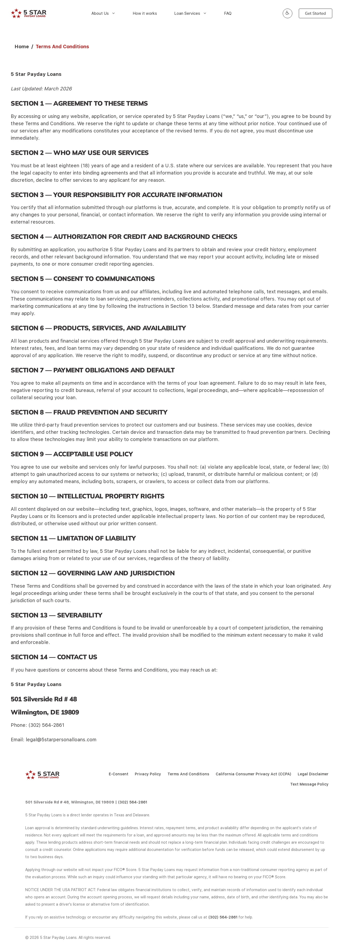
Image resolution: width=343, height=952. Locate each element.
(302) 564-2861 (132, 802)
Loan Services (193, 13)
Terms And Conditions (188, 774)
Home (21, 46)
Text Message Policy (309, 784)
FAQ (228, 13)
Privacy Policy (148, 774)
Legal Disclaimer (313, 774)
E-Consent (118, 774)
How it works (145, 13)
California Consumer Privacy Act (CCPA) (253, 774)
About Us (106, 13)
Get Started (315, 13)
